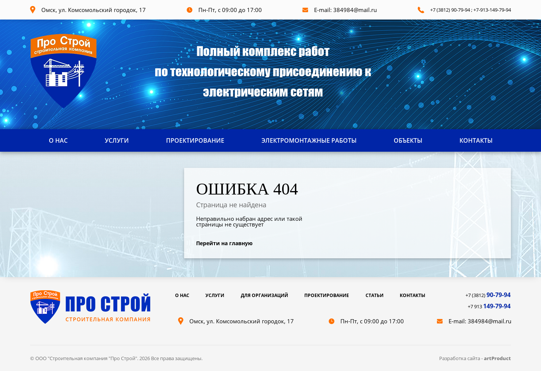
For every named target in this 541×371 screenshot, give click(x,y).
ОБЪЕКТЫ (408, 140)
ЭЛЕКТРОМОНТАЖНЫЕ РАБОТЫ (309, 140)
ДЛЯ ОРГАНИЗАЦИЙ (264, 295)
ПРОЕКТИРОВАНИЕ (195, 140)
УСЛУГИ (117, 140)
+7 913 (489, 306)
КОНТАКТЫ (476, 140)
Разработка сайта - (461, 358)
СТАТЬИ (375, 295)
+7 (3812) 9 (442, 9)
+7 (476, 9)
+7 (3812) (488, 295)
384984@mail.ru (355, 10)
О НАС (58, 140)
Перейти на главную (224, 243)
